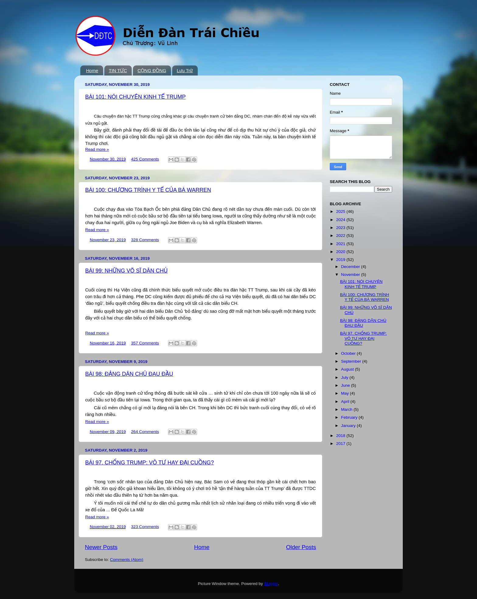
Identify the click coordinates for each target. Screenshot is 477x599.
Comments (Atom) (127, 559)
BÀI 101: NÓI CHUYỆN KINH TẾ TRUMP (135, 97)
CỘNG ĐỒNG (152, 70)
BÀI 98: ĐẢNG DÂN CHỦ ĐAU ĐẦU (129, 374)
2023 (341, 227)
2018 (341, 435)
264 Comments (145, 431)
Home (92, 70)
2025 (341, 211)
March (347, 409)
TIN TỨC (118, 70)
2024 (341, 219)
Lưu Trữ (185, 70)
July (345, 377)
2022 (341, 235)
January (349, 425)
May (345, 393)
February (350, 417)
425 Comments (145, 159)
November (351, 274)
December (351, 266)
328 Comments (145, 240)
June (346, 385)
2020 (341, 251)
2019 (341, 259)
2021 (341, 243)
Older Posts (301, 547)
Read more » (97, 149)
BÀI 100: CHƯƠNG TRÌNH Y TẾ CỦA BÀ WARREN (148, 190)
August (348, 369)
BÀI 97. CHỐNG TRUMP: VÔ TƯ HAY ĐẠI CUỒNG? (149, 463)
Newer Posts (101, 547)
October (349, 353)
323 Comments (145, 526)
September (351, 361)
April (345, 401)
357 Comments (145, 343)
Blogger (271, 583)
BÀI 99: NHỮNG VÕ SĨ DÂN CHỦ (126, 271)
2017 (341, 443)
